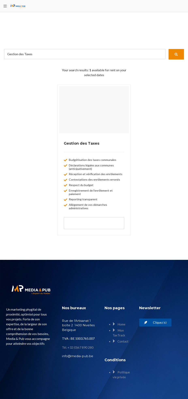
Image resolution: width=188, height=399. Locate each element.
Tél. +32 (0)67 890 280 (77, 347)
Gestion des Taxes (81, 143)
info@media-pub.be (77, 356)
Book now (94, 223)
